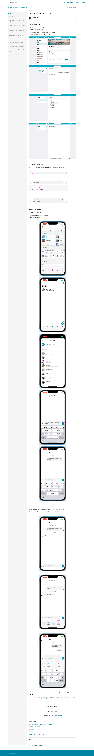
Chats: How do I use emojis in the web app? (16, 21)
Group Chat (49, 698)
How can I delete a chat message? (17, 46)
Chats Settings (12, 16)
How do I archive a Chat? (15, 39)
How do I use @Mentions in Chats (16, 54)
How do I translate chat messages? (17, 35)
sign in (33, 745)
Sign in (83, 2)
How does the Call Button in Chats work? (17, 31)
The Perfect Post (32, 729)
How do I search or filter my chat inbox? (16, 50)
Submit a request (58, 715)
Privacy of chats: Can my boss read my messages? (17, 26)
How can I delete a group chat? (16, 42)
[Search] (76, 7)
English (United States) (68, 2)
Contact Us (78, 2)
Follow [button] (74, 17)
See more (10, 57)
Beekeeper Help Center (12, 7)
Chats (25, 7)
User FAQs (20, 7)
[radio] (49, 709)
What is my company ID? (34, 726)
